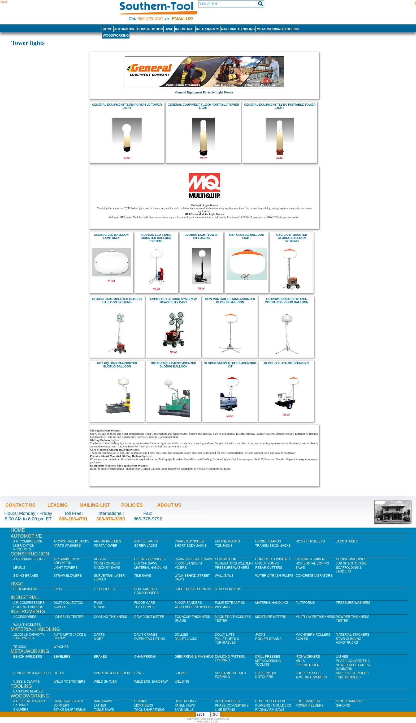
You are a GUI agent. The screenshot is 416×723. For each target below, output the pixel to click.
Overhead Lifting (149, 639)
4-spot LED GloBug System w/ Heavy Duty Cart (174, 300)
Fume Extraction (230, 603)
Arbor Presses (107, 541)
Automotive (124, 29)
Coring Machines (351, 559)
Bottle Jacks (146, 541)
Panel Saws (185, 705)
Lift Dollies (104, 589)
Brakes (100, 656)
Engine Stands (268, 541)
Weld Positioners (69, 681)
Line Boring (225, 710)
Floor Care (144, 603)
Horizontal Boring (312, 563)
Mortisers (143, 705)
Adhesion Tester (69, 617)
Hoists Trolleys (310, 541)
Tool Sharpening (149, 710)
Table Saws (104, 710)
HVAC (168, 29)
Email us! (182, 18)
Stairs (99, 607)
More (98, 639)
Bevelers (62, 656)
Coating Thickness (110, 617)
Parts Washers (67, 545)
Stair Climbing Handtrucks (348, 640)
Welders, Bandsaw (151, 681)
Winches (61, 647)
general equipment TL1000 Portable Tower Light (203, 106)
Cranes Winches (189, 541)
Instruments (207, 29)
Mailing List (95, 505)
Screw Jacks (145, 545)
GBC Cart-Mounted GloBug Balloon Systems (291, 238)
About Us (169, 505)
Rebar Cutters (268, 568)
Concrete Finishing (272, 559)
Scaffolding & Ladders (349, 569)
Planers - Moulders (273, 705)
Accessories (24, 617)
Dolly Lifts (225, 634)
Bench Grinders (27, 656)
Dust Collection (68, 603)
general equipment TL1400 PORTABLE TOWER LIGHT (279, 106)
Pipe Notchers (309, 665)
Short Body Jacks (191, 545)
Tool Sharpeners (311, 677)
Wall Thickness (27, 625)
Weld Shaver (105, 681)
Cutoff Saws (145, 563)
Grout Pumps (267, 563)
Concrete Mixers (311, 559)
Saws (300, 568)
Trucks (19, 647)
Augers (100, 559)
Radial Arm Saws (269, 710)
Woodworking (116, 35)
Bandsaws (103, 701)
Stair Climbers (228, 589)
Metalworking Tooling (268, 662)
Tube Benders (348, 677)
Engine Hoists (227, 541)
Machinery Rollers (313, 634)
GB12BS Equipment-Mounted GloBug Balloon (173, 365)
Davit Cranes (146, 634)
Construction (150, 29)
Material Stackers (352, 634)
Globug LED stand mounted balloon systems (156, 238)
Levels (19, 568)
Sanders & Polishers (112, 673)
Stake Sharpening (70, 710)
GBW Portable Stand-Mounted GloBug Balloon (230, 300)
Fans (58, 589)
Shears (181, 673)
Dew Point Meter (149, 617)
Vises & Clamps (26, 681)
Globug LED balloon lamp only (111, 236)
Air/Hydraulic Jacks (71, 541)
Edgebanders (308, 701)
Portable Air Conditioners (146, 591)
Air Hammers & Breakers (66, 561)
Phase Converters (353, 661)
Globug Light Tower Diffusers (202, 236)
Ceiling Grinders (149, 559)
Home (107, 29)
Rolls (59, 673)
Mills (300, 661)
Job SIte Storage (351, 563)
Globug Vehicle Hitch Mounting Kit (230, 365)
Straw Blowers (68, 575)
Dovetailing (185, 701)
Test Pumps (144, 607)
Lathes (342, 656)
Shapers (20, 710)
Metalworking (270, 29)
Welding (222, 607)
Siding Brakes (25, 575)
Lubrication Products (23, 547)
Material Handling (238, 29)
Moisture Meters (270, 617)
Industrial (184, 29)
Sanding (343, 705)
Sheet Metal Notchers (266, 675)
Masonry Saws (107, 568)
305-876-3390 (110, 518)
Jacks (260, 634)
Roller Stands (268, 639)
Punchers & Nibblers (32, 673)
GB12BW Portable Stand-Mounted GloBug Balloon (286, 300)
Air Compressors (29, 559)
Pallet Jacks (186, 639)
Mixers (181, 568)
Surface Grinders (352, 673)
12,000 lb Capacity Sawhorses (28, 636)
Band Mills (184, 710)
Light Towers (66, 568)
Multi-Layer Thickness (315, 617)
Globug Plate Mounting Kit (286, 363)
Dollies (181, 634)
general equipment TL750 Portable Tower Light (127, 106)
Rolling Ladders (28, 607)
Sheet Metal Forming (193, 589)
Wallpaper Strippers (194, 607)
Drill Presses (267, 656)
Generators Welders (234, 563)
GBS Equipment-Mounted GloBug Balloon (117, 365)
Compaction (225, 559)
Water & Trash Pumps (274, 575)
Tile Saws (142, 575)
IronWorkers (308, 656)
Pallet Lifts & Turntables (227, 640)
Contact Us (20, 505)
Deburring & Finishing (194, 656)
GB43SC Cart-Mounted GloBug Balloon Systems (117, 300)
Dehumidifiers (25, 589)
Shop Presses (308, 673)
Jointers (61, 705)
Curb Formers (107, 563)
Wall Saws (224, 575)
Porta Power (105, 545)
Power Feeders (309, 705)
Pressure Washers (232, 568)
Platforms (305, 603)
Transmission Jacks (273, 545)
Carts (99, 634)
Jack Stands (347, 541)
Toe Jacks (223, 545)
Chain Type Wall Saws (194, 559)
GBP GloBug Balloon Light (246, 236)
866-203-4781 (150, 18)
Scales (60, 607)
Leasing (57, 505)
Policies (132, 505)
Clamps (140, 701)
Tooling (292, 29)
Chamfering (145, 656)
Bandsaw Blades (28, 691)
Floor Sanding (349, 701)
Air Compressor (27, 541)
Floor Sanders (188, 563)
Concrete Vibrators (314, 575)
